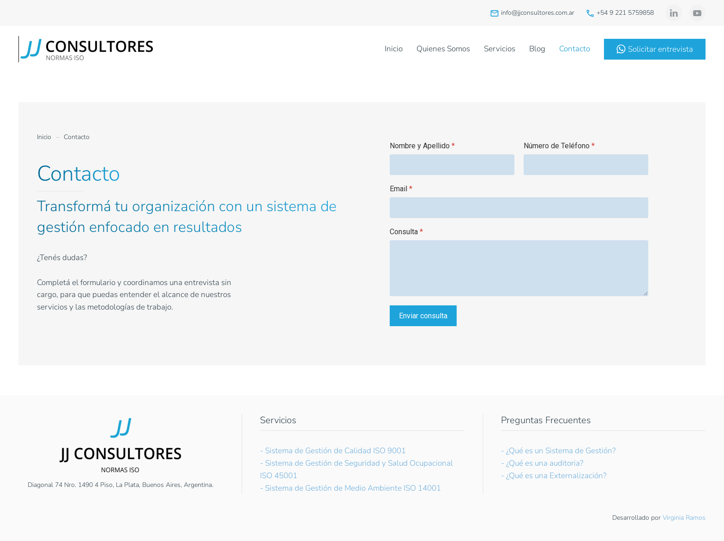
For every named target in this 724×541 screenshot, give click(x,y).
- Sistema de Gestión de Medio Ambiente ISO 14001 (350, 488)
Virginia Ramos (684, 517)
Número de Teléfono (559, 145)
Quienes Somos (443, 48)
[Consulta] (519, 268)
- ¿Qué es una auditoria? (542, 463)
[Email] (519, 207)
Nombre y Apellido (422, 145)
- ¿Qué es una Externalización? (553, 475)
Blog (537, 48)
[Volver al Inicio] (87, 49)
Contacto (574, 48)
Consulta (406, 231)
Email (401, 188)
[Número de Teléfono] (586, 164)
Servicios (499, 48)
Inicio (394, 48)
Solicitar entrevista (654, 49)
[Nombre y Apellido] (452, 164)
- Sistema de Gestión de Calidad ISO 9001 (333, 450)
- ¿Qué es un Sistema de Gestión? (558, 450)
